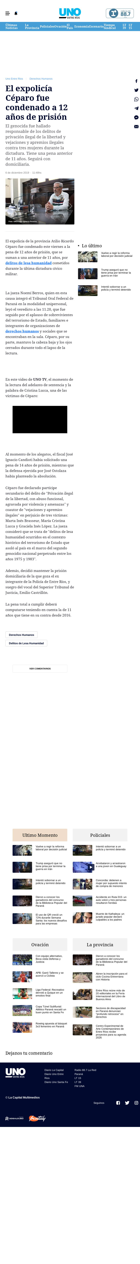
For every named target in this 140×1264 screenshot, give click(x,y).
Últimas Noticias (11, 26)
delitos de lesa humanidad (28, 263)
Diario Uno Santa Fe (56, 1082)
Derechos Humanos (41, 78)
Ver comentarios (40, 668)
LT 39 (124, 26)
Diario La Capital (54, 1070)
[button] (7, 13)
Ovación (60, 26)
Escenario (96, 26)
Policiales (47, 26)
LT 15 (130, 26)
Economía (81, 26)
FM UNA (79, 1086)
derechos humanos (22, 331)
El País (70, 26)
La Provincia (32, 26)
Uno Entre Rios (14, 78)
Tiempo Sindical (110, 26)
